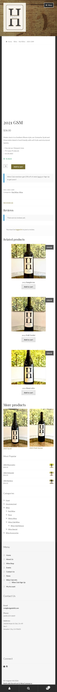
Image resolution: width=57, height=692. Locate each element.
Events (8, 568)
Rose (10, 515)
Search (28, 688)
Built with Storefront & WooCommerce (17, 683)
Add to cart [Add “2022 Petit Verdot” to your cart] (28, 340)
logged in (19, 229)
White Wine (12, 518)
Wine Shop (10, 563)
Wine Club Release (17, 526)
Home (10, 41)
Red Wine (22, 41)
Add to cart (18, 167)
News (8, 576)
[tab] (28, 203)
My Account (10, 586)
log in (40, 177)
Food (8, 500)
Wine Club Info (11, 580)
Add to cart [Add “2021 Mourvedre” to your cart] (28, 393)
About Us (9, 559)
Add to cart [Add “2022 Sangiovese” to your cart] (28, 287)
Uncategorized (11, 504)
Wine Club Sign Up (18, 582)
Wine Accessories (12, 533)
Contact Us (10, 572)
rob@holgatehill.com (11, 608)
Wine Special (12, 529)
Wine (15, 41)
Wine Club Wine (14, 522)
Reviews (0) (8, 203)
